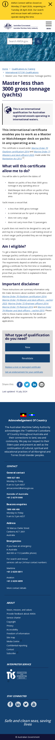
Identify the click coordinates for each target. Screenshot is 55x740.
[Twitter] (27, 384)
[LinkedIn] (34, 384)
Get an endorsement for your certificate (24, 372)
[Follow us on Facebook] (10, 704)
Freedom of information (18, 633)
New (27, 347)
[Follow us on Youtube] (34, 704)
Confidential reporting (17, 645)
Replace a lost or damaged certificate (23, 367)
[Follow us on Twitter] (26, 704)
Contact (10, 649)
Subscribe (11, 653)
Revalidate (27, 358)
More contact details (16, 588)
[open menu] (49, 24)
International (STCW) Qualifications (22, 72)
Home (5, 68)
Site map (11, 637)
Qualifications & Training (23, 68)
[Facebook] (20, 384)
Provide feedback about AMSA (21, 613)
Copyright (11, 621)
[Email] (42, 384)
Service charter (14, 617)
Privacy (10, 625)
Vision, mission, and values (19, 609)
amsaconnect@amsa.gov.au (20, 488)
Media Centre (13, 641)
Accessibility (12, 629)
